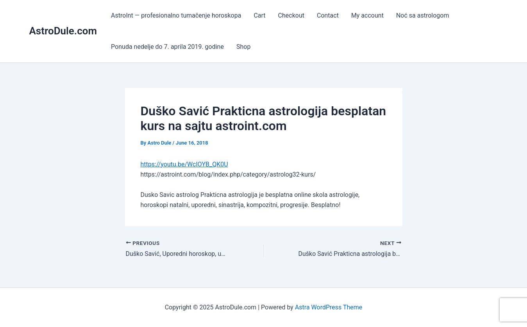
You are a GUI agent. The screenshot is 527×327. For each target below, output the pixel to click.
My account (367, 15)
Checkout (291, 15)
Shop (243, 46)
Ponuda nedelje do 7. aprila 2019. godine (167, 46)
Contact (328, 15)
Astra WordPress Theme (328, 307)
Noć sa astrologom (422, 15)
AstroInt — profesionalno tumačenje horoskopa (176, 15)
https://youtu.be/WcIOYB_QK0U (184, 164)
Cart (259, 15)
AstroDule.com (63, 31)
